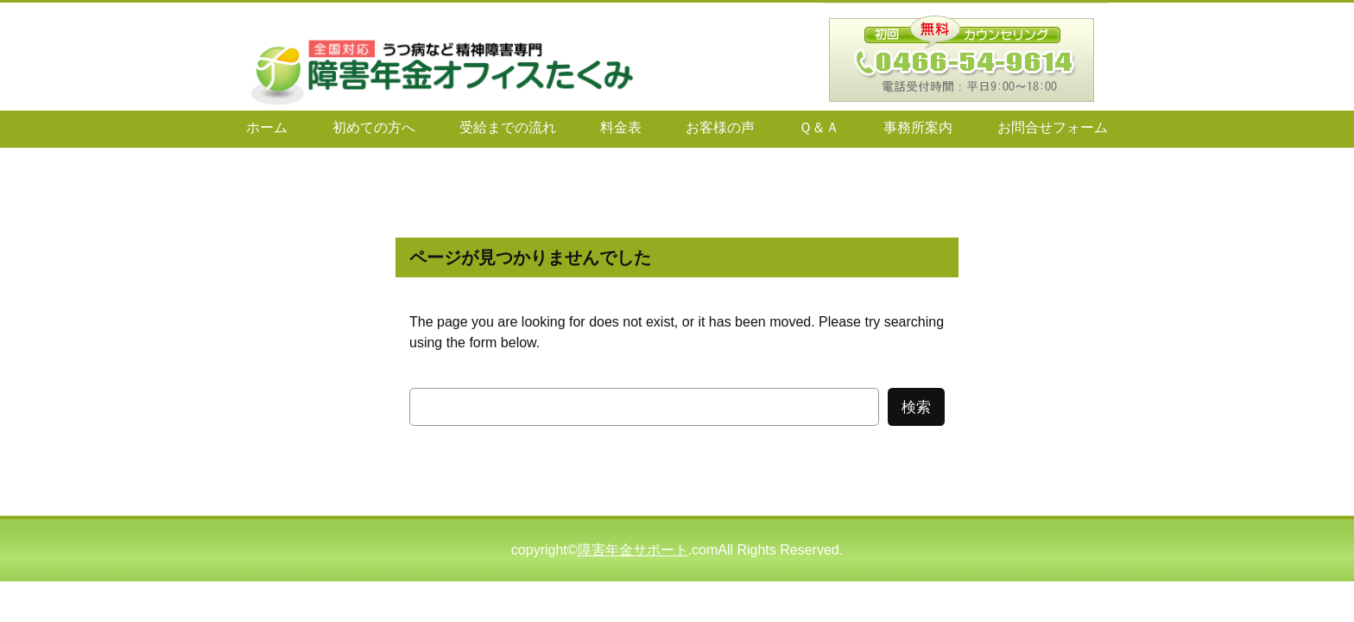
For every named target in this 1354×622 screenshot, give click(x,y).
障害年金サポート (633, 550)
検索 (916, 407)
